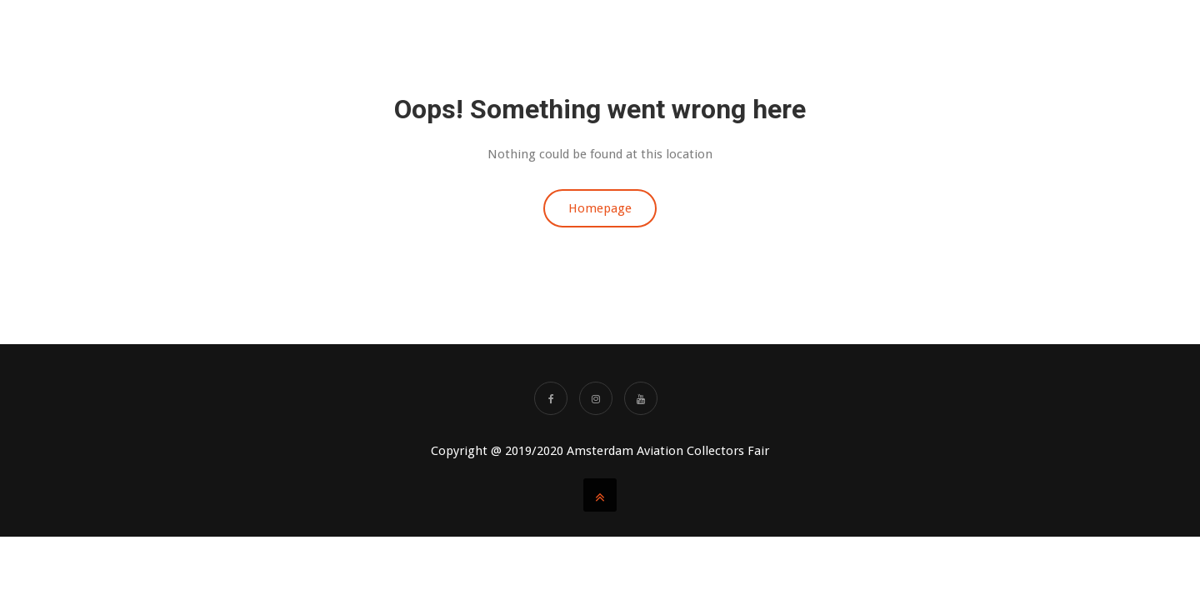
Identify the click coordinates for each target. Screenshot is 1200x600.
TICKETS (754, 33)
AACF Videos (839, 33)
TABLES (684, 33)
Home (540, 33)
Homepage (600, 208)
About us (610, 33)
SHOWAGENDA (940, 33)
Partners (1034, 33)
